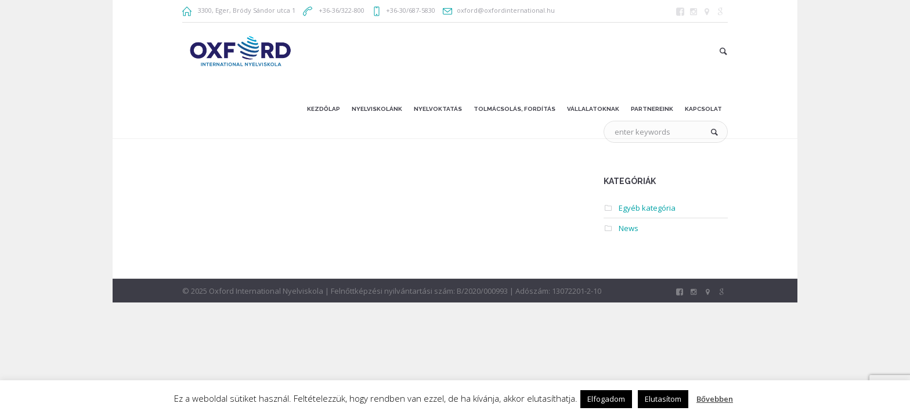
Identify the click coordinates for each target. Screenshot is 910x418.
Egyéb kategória (647, 208)
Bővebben (714, 399)
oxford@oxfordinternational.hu (506, 10)
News (628, 228)
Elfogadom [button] (606, 399)
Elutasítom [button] (663, 399)
